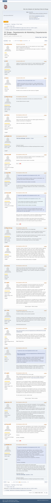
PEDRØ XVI (9, 136)
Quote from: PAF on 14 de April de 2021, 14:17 (26, 80)
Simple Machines (11, 500)
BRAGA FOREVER (16, 27)
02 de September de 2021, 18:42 (21, 328)
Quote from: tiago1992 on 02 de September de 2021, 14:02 (28, 195)
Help (38, 500)
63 (25, 40)
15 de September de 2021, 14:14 (21, 444)
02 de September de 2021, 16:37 (21, 310)
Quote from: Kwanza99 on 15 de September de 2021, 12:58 (29, 447)
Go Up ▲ (46, 500)
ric (9, 27)
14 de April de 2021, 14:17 (20, 61)
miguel (11, 27)
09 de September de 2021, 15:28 (21, 402)
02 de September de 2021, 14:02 (21, 172)
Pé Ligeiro (22, 27)
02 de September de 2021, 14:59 (21, 246)
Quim (7, 78)
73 (29, 40)
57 (16, 40)
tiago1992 (8, 172)
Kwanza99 (8, 154)
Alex (7, 328)
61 (22, 40)
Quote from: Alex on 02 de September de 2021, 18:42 (27, 350)
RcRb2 (7, 246)
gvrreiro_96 (9, 402)
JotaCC (35, 27)
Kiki (7, 348)
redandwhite (9, 44)
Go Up (5, 482)
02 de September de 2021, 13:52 (21, 136)
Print (46, 40)
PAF (7, 61)
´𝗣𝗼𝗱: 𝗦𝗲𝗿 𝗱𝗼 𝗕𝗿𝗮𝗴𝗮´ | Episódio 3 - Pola (24, 474)
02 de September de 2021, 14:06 (21, 192)
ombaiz (7, 115)
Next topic (44, 37)
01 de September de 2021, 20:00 (21, 96)
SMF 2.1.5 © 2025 (5, 500)
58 (17, 40)
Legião (7, 282)
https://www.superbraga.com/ (34, 18)
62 (24, 40)
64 (26, 40)
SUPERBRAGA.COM (38, 16)
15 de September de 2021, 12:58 (21, 424)
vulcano (8, 265)
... (14, 40)
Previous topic (38, 37)
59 (19, 40)
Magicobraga (9, 96)
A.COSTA (32, 27)
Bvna (25, 27)
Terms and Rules (42, 500)
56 (15, 40)
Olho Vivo (28, 27)
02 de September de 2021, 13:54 (21, 154)
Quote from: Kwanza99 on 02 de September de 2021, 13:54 (29, 175)
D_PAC (7, 310)
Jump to (30, 492)
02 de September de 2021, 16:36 (21, 282)
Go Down (6, 40)
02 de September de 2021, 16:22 (21, 265)
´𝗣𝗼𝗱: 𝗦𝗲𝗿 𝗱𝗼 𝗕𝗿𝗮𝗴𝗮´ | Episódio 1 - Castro (25, 138)
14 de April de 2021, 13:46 (20, 44)
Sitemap (16, 500)
